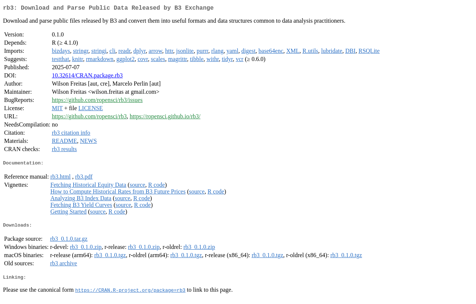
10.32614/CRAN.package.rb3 (87, 77)
